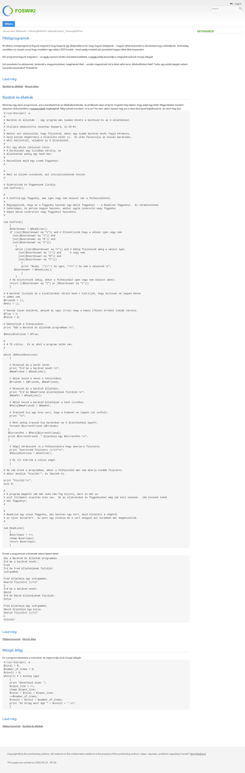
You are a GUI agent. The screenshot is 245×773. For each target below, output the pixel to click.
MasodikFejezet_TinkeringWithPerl (65, 31)
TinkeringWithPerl (37, 31)
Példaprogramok (11, 639)
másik (93, 56)
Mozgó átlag (31, 86)
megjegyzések (37, 108)
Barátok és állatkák (12, 86)
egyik (46, 56)
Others (8, 23)
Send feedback (198, 753)
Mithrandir (205, 31)
